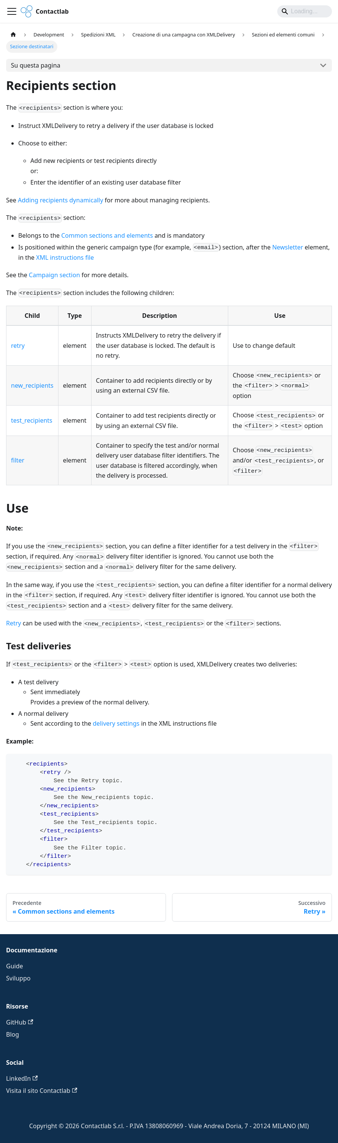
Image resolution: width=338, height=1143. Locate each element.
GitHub (19, 1022)
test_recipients (31, 420)
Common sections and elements (107, 235)
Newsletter (287, 247)
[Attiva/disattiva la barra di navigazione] (11, 11)
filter (17, 460)
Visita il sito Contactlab (41, 1090)
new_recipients (32, 385)
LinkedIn (22, 1078)
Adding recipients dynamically (60, 200)
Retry (13, 623)
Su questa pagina (35, 65)
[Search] (304, 11)
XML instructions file (65, 257)
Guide (14, 966)
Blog (12, 1034)
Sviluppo (18, 978)
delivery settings (116, 723)
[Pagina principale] (13, 35)
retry (18, 345)
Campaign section (54, 275)
